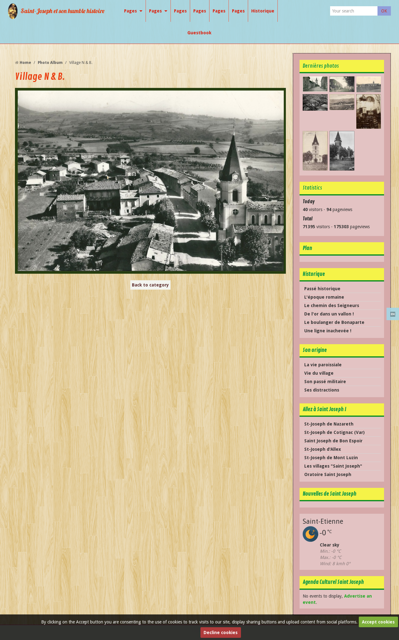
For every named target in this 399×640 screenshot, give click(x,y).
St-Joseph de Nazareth (328, 423)
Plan (307, 248)
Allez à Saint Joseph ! (324, 409)
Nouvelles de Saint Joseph (329, 494)
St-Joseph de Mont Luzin (331, 457)
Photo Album (50, 62)
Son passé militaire (325, 381)
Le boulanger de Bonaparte (334, 322)
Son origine (315, 350)
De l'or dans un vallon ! (329, 313)
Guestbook (199, 32)
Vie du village (319, 373)
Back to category (150, 284)
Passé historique (322, 288)
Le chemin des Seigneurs (331, 305)
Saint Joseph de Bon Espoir (333, 440)
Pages (130, 10)
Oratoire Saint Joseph (327, 474)
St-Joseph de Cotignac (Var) (334, 432)
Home (25, 62)
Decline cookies (221, 632)
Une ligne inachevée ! (327, 330)
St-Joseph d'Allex (322, 449)
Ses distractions (321, 389)
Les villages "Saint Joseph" (333, 466)
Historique (262, 10)
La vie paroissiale (323, 364)
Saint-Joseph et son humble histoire (62, 11)
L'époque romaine (324, 297)
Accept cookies (378, 621)
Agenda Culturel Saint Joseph (333, 582)
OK (384, 10)
